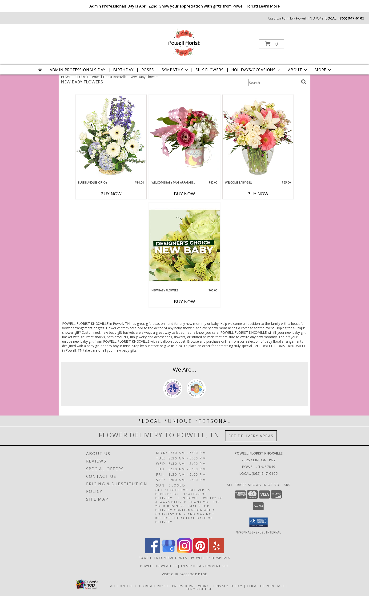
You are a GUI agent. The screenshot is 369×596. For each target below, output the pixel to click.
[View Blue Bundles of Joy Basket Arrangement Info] (111, 137)
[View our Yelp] (216, 551)
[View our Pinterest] (200, 551)
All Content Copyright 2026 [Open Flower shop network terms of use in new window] (138, 586)
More (323, 69)
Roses (147, 69)
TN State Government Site (205, 566)
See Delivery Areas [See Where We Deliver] (251, 436)
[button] (271, 43)
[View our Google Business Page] (168, 551)
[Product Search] (274, 82)
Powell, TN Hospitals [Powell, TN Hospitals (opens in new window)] (210, 557)
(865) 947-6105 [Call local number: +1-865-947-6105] (351, 18)
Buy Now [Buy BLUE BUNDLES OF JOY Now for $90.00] (111, 194)
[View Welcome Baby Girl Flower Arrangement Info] (258, 137)
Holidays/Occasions (256, 69)
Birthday (123, 69)
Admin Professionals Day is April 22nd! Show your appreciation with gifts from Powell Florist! (184, 6)
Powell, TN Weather (158, 566)
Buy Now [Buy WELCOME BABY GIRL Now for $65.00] (258, 194)
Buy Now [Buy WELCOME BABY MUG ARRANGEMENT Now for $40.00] (184, 194)
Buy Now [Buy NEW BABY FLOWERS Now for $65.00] (184, 301)
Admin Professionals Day (77, 69)
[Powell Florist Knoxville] (184, 42)
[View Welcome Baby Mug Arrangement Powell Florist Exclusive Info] (184, 137)
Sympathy (175, 69)
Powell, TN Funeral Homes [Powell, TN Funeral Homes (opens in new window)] (163, 557)
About (298, 69)
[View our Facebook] (152, 551)
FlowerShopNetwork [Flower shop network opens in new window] (188, 586)
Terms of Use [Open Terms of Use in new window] (199, 589)
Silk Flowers (210, 69)
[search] (304, 82)
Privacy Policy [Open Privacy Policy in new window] (227, 586)
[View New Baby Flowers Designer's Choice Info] (184, 245)
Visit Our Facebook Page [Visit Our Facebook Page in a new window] (184, 574)
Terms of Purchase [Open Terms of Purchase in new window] (266, 586)
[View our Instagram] (184, 551)
